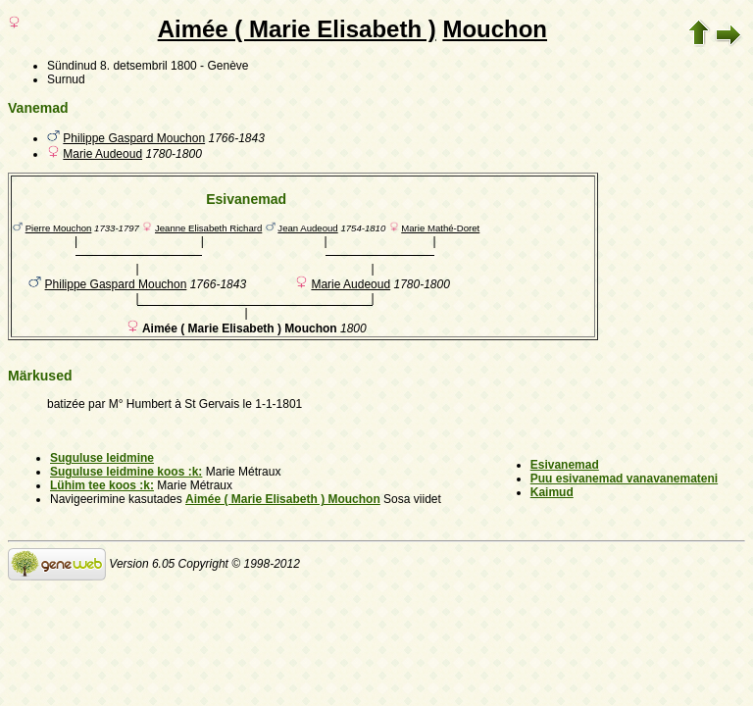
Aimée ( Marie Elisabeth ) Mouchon (282, 499)
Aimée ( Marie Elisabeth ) (297, 29)
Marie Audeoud (102, 154)
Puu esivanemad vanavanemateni (624, 478)
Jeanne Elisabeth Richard (208, 228)
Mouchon (494, 29)
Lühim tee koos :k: (102, 485)
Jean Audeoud (307, 228)
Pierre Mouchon (58, 228)
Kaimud (552, 492)
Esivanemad (564, 465)
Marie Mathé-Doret (440, 228)
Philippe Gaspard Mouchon (134, 138)
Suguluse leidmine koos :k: (126, 472)
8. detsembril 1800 (148, 66)
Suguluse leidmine (102, 458)
